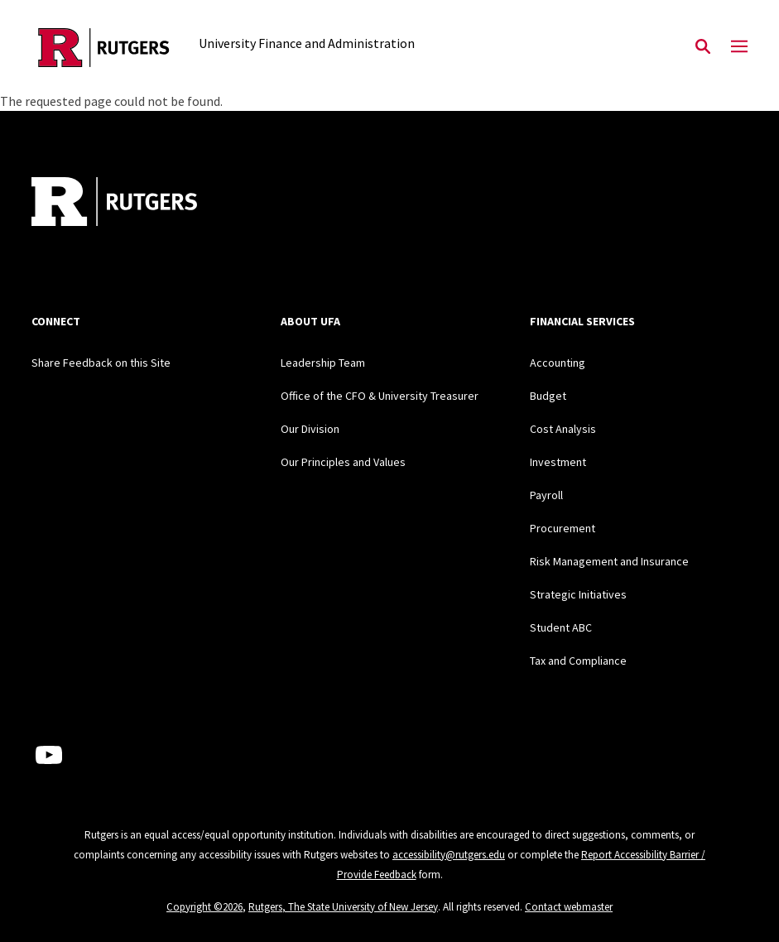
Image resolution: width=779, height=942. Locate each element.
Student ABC (561, 627)
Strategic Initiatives (578, 594)
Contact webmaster (569, 907)
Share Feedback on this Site (101, 362)
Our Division (310, 428)
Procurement (562, 528)
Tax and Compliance (578, 660)
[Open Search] (703, 47)
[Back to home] (140, 203)
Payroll (546, 495)
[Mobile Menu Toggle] (739, 47)
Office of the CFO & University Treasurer (379, 395)
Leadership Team (323, 362)
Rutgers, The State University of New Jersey (343, 907)
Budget (548, 395)
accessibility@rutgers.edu (448, 855)
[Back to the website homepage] (103, 47)
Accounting (557, 362)
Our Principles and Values (343, 461)
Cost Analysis (563, 428)
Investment (558, 461)
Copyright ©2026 (204, 907)
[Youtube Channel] (49, 755)
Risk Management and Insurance (609, 561)
